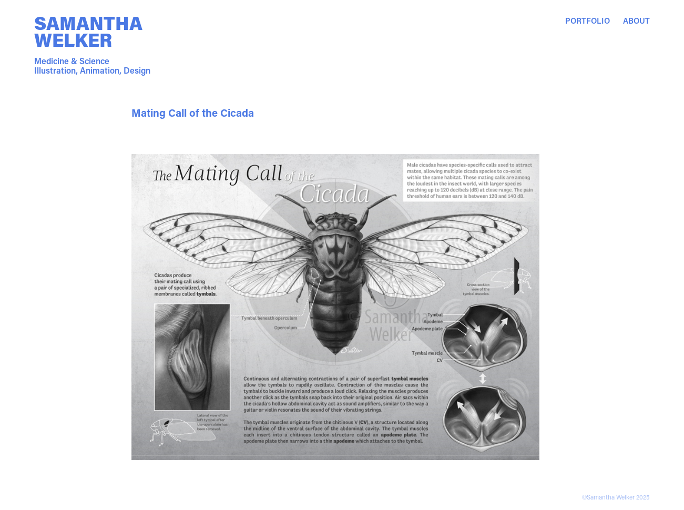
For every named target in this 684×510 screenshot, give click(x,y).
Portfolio (587, 20)
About (636, 20)
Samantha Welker (90, 31)
